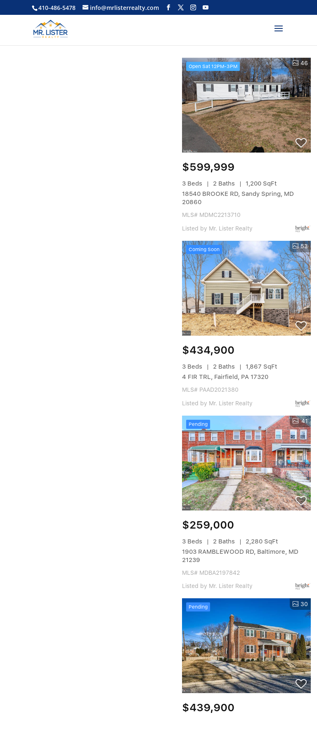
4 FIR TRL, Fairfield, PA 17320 (225, 377)
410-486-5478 (57, 8)
